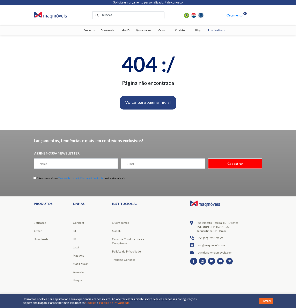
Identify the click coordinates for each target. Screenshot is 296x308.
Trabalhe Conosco (123, 259)
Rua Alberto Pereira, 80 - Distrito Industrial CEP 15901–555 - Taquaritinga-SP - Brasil (214, 227)
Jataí (76, 247)
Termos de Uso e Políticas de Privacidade (80, 178)
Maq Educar (80, 263)
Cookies (90, 303)
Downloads (107, 30)
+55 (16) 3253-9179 (206, 238)
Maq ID (125, 30)
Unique (77, 280)
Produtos (89, 30)
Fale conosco (174, 2)
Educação (40, 222)
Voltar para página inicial (148, 102)
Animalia (78, 272)
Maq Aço (78, 255)
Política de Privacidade (114, 303)
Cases (161, 30)
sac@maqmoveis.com (207, 245)
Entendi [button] (266, 300)
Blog (198, 30)
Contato (180, 30)
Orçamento (235, 15)
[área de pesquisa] (128, 15)
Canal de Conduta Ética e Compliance (128, 241)
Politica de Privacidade (126, 251)
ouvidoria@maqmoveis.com (211, 252)
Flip (75, 239)
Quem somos (143, 30)
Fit (74, 231)
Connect (78, 222)
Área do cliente (216, 30)
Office (38, 231)
